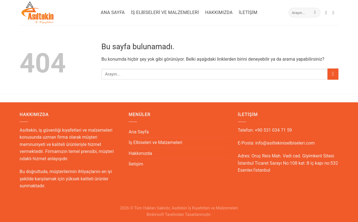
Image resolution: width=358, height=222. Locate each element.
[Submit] (315, 12)
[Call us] (335, 12)
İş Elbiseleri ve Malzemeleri (165, 12)
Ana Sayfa (113, 12)
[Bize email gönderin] (327, 12)
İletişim (248, 12)
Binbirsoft (155, 214)
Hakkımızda (218, 12)
